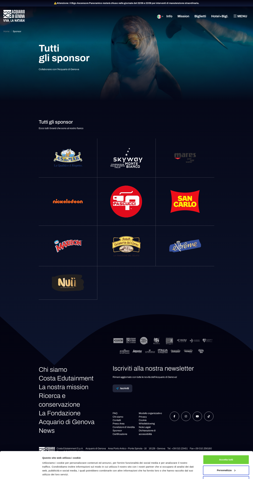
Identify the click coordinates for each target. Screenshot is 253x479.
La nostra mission (63, 387)
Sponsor (17, 31)
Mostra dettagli (51, 472)
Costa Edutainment (66, 378)
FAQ (115, 413)
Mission (183, 16)
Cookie (143, 420)
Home (6, 31)
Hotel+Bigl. (219, 16)
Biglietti (200, 16)
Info (169, 16)
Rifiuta (226, 470)
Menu (240, 16)
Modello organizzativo (150, 413)
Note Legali (145, 427)
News (47, 430)
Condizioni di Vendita (124, 427)
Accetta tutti (226, 448)
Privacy (143, 417)
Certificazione (120, 434)
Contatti (117, 420)
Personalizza (226, 459)
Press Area (118, 423)
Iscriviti (122, 388)
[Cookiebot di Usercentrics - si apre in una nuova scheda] (21, 472)
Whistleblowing (147, 423)
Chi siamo (53, 369)
